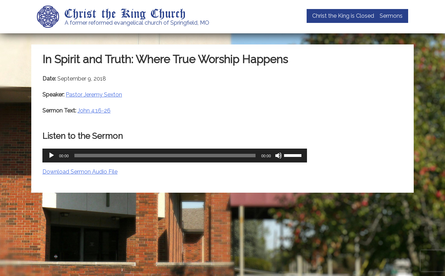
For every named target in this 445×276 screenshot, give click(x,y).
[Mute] (278, 155)
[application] (174, 155)
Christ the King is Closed (343, 15)
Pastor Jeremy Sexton (94, 94)
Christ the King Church (125, 12)
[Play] (51, 155)
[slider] (165, 155)
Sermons (391, 15)
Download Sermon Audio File (80, 171)
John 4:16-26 (94, 110)
